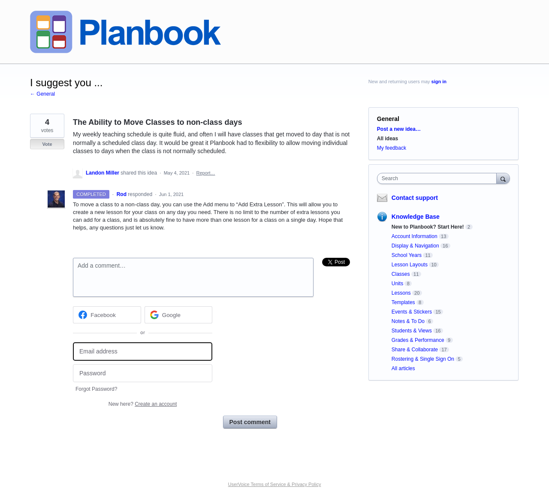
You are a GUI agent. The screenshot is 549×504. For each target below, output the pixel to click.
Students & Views (412, 331)
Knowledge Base (416, 216)
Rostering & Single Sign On (423, 359)
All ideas (387, 139)
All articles (403, 368)
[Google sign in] (179, 314)
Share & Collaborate (415, 350)
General (388, 118)
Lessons (401, 293)
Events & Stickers (412, 312)
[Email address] (142, 351)
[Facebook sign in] (107, 314)
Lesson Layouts (410, 265)
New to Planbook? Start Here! (428, 227)
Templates (403, 302)
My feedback (391, 148)
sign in (438, 81)
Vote (47, 144)
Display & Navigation (415, 246)
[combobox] (439, 178)
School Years (407, 255)
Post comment (250, 422)
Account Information (414, 236)
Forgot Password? (96, 389)
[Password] (142, 373)
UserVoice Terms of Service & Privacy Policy (274, 484)
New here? (143, 404)
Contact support (415, 198)
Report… (205, 172)
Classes (401, 274)
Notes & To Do (408, 321)
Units (397, 284)
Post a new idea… (399, 129)
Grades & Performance (418, 340)
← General (42, 94)
